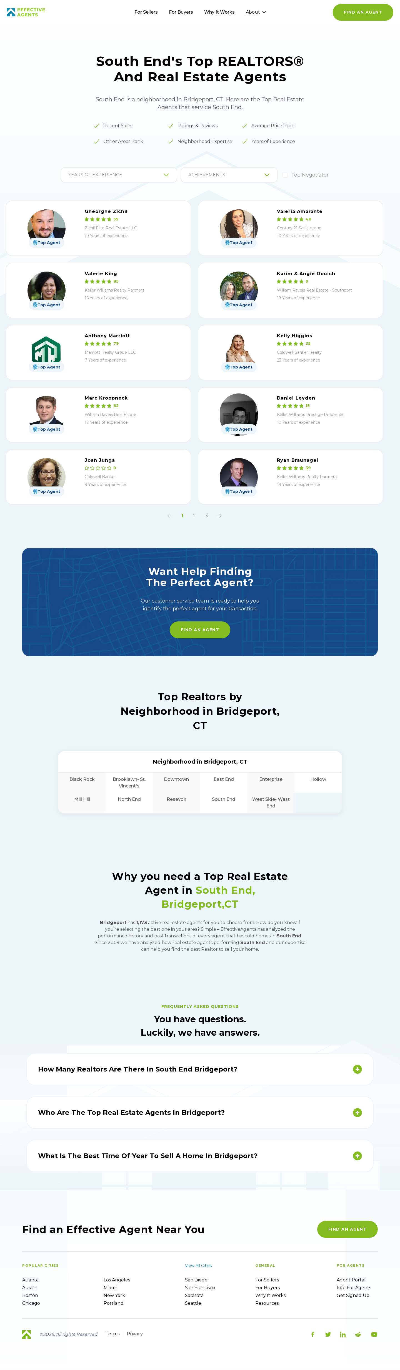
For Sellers (146, 12)
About (256, 12)
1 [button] (182, 515)
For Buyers (181, 12)
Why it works (270, 1295)
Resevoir (176, 799)
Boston (30, 1295)
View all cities (198, 1265)
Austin (29, 1287)
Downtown (176, 779)
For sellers (267, 1280)
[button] (170, 516)
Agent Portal (351, 1280)
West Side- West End (271, 803)
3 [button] (206, 515)
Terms (112, 1333)
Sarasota (194, 1295)
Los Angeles (117, 1280)
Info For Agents (354, 1287)
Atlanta (30, 1280)
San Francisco (200, 1287)
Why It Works (219, 12)
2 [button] (194, 515)
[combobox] (68, 175)
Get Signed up (353, 1295)
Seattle (193, 1303)
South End (223, 799)
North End (129, 799)
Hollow (318, 779)
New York (114, 1295)
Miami (110, 1287)
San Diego (196, 1280)
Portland (114, 1303)
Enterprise (270, 779)
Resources (267, 1303)
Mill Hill (82, 799)
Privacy (135, 1333)
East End (224, 779)
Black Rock (82, 779)
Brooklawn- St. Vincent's (129, 783)
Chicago (31, 1303)
